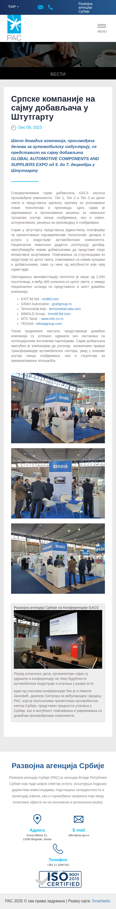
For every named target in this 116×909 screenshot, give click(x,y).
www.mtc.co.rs (52, 319)
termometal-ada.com (65, 309)
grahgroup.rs (62, 304)
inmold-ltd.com (59, 314)
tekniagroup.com (49, 324)
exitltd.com (50, 299)
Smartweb (101, 901)
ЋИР (12, 7)
